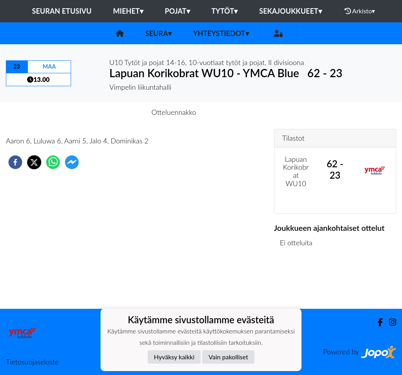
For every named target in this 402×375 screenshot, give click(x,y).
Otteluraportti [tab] (230, 112)
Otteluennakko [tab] (174, 112)
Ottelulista (299, 282)
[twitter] (34, 162)
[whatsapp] (53, 162)
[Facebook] (377, 322)
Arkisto (360, 11)
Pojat (177, 11)
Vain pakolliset (228, 357)
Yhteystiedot (221, 33)
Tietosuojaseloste (32, 361)
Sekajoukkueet (290, 11)
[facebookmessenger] (72, 162)
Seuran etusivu (62, 11)
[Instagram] (389, 322)
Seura (158, 33)
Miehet (128, 11)
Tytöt (225, 11)
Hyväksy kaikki (174, 357)
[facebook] (15, 162)
